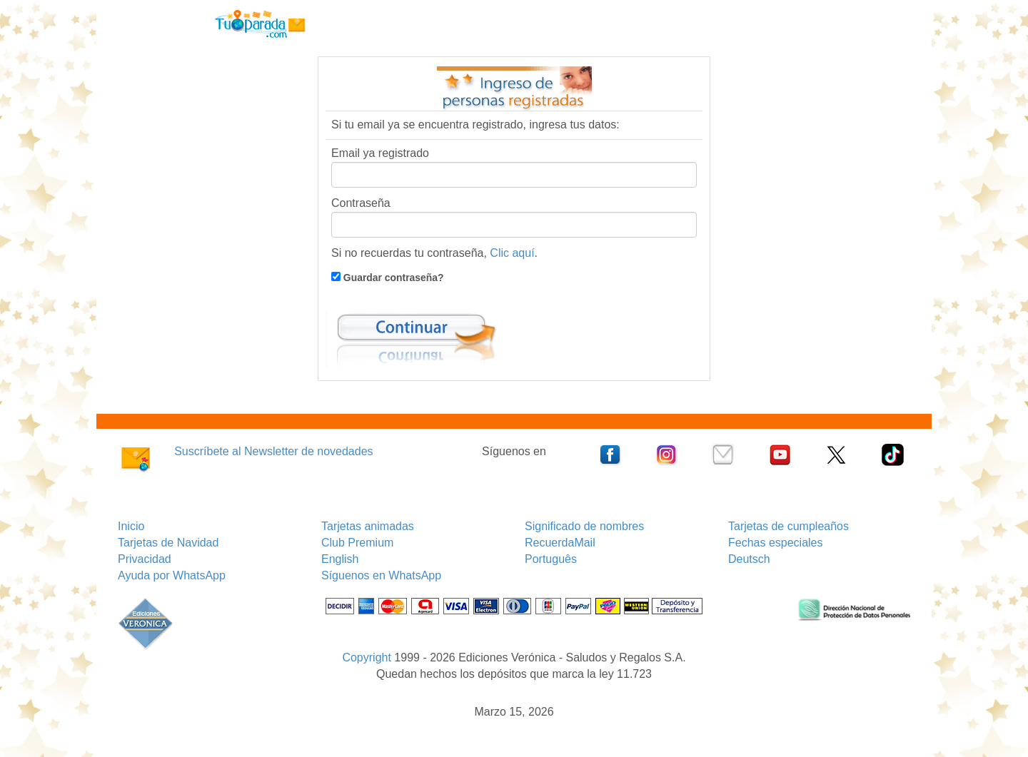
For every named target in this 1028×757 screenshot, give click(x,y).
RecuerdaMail (560, 543)
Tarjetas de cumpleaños (788, 526)
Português (551, 559)
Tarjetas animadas (367, 526)
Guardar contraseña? (392, 277)
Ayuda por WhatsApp (172, 575)
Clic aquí (512, 253)
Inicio (131, 526)
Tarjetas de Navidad (168, 543)
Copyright (366, 657)
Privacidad (144, 559)
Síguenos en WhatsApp (381, 575)
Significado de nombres (584, 526)
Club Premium (357, 543)
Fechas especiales (775, 543)
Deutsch (749, 559)
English (339, 559)
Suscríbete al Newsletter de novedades (273, 451)
